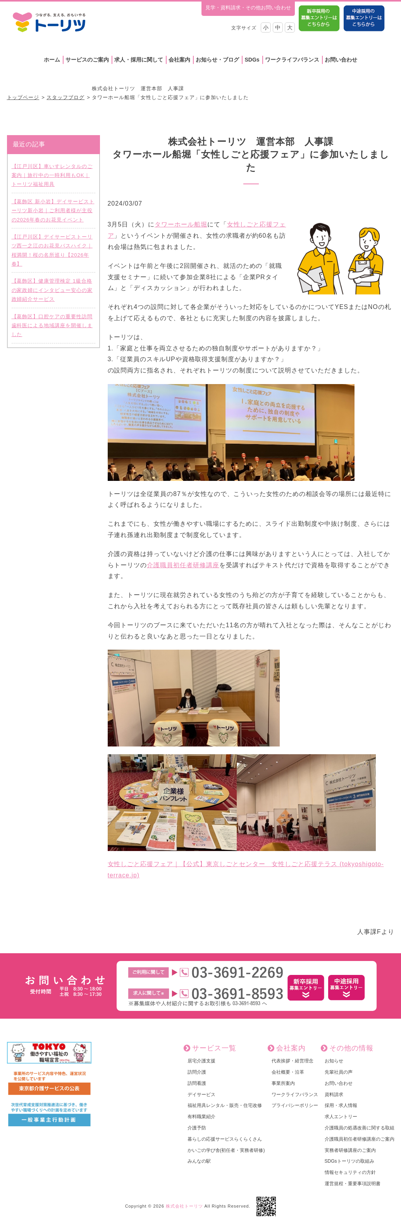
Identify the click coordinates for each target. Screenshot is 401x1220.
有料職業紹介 (201, 1116)
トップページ (23, 97)
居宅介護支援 (201, 1061)
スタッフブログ (65, 97)
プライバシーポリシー (295, 1105)
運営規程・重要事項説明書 (352, 1183)
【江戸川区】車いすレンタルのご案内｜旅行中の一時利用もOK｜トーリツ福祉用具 (52, 175)
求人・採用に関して (138, 60)
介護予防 (197, 1128)
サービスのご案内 (87, 60)
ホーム (52, 60)
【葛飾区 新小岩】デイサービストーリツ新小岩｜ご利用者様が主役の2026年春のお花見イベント (53, 211)
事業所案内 (283, 1083)
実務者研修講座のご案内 (350, 1150)
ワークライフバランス (292, 60)
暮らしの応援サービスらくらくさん (225, 1139)
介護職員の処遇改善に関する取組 (359, 1128)
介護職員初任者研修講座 (183, 565)
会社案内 (179, 60)
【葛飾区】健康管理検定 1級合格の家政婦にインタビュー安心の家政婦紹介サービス (52, 290)
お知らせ (334, 1061)
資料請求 (334, 1094)
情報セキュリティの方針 (350, 1172)
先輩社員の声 (339, 1072)
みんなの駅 (199, 1161)
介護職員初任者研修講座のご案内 (359, 1139)
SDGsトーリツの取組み (349, 1161)
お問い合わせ (341, 60)
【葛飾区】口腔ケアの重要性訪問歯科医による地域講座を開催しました (52, 326)
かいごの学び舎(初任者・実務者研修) (226, 1150)
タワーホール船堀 (181, 224)
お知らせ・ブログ (217, 60)
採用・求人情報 (341, 1105)
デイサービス (201, 1094)
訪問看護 (197, 1083)
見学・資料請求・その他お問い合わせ (248, 7)
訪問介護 (197, 1072)
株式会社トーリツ (184, 1206)
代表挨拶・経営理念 (292, 1061)
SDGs (251, 60)
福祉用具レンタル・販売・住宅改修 (225, 1105)
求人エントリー (341, 1116)
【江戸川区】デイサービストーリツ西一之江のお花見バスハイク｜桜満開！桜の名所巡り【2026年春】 (52, 250)
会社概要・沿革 (288, 1072)
